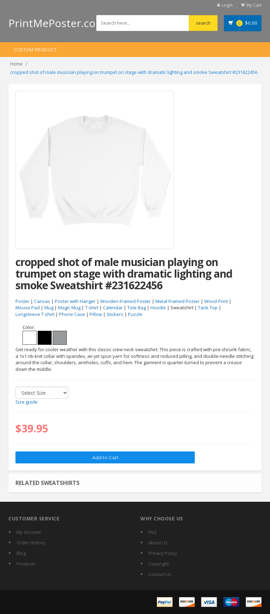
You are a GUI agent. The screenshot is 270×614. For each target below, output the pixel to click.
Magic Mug (69, 307)
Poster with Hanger (75, 301)
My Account (29, 532)
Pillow (96, 314)
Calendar (113, 307)
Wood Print (216, 301)
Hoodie (158, 307)
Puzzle (135, 314)
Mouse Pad (27, 307)
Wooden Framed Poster (125, 301)
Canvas (42, 301)
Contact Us (159, 574)
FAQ (152, 532)
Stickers (115, 314)
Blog (21, 553)
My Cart (254, 5)
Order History (31, 542)
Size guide (26, 402)
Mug (48, 307)
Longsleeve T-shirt (34, 314)
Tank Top (208, 307)
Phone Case (72, 314)
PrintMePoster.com (56, 23)
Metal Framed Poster (177, 301)
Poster (22, 301)
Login (227, 5)
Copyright (158, 564)
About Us (158, 542)
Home (16, 64)
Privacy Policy (162, 553)
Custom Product (35, 49)
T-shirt (91, 307)
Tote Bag (136, 307)
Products (26, 564)
